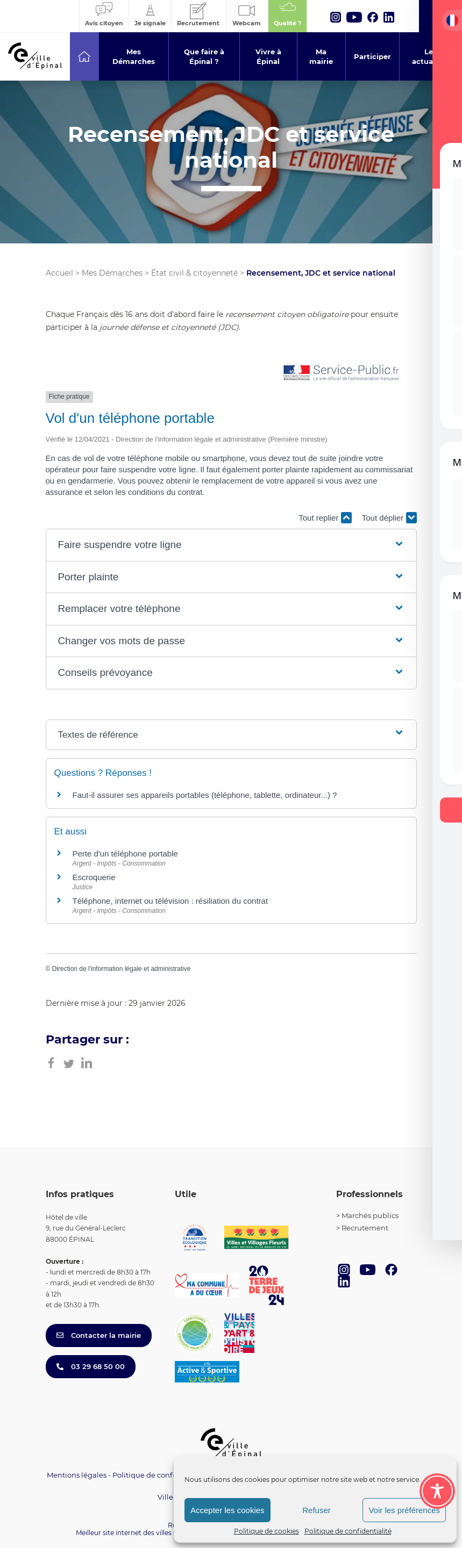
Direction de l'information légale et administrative (121, 969)
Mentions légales (76, 1475)
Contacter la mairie (98, 1335)
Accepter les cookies (227, 1510)
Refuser (316, 1510)
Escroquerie (94, 877)
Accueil (59, 273)
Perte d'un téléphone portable (125, 853)
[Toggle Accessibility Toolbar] (437, 1491)
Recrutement (365, 1227)
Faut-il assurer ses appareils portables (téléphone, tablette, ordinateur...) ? (205, 795)
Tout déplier (389, 517)
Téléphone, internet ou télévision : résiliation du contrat (170, 900)
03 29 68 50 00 (90, 1366)
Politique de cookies (266, 1531)
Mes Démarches (112, 273)
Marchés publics (370, 1215)
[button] (230, 545)
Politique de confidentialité (348, 1531)
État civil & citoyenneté (194, 273)
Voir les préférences (404, 1510)
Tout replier (324, 517)
